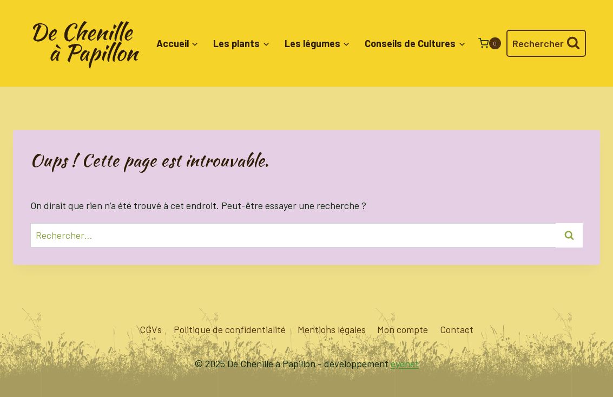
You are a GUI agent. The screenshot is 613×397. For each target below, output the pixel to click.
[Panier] (489, 43)
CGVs (151, 329)
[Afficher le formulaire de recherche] (546, 43)
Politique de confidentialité (230, 329)
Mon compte (402, 329)
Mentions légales (332, 329)
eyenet (405, 363)
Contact (456, 329)
